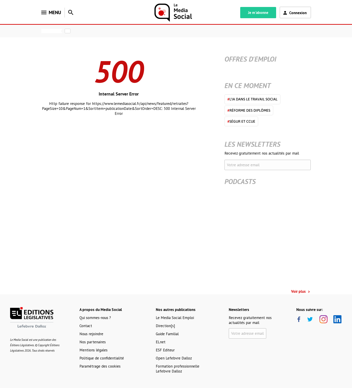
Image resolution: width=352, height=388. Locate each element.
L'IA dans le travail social (252, 99)
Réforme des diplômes (248, 110)
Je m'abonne (258, 12)
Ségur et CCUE (241, 121)
